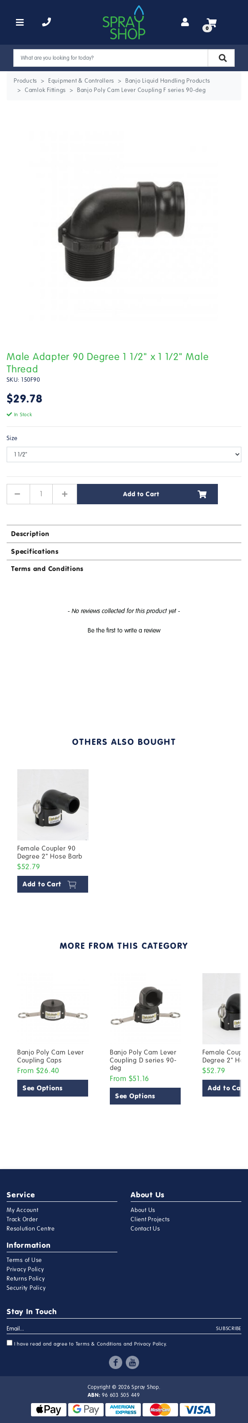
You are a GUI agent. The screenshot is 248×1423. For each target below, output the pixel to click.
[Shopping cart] (212, 22)
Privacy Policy (25, 1269)
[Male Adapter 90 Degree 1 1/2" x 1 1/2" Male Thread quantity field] (41, 494)
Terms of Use (24, 1260)
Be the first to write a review (124, 630)
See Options (43, 1088)
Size (12, 438)
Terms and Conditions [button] (47, 568)
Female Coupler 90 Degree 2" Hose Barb (49, 852)
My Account (23, 1210)
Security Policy (26, 1288)
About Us (143, 1210)
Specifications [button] (35, 551)
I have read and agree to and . (87, 1343)
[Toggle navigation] (20, 22)
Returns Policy (26, 1278)
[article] (53, 832)
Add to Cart (165, 494)
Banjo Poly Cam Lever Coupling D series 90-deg (143, 1060)
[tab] (124, 533)
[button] (124, 629)
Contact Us (145, 1228)
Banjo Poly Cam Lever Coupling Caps (50, 1056)
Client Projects (150, 1219)
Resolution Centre (31, 1228)
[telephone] (46, 22)
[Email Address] (112, 1329)
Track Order (22, 1219)
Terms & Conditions (99, 1344)
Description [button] (30, 533)
